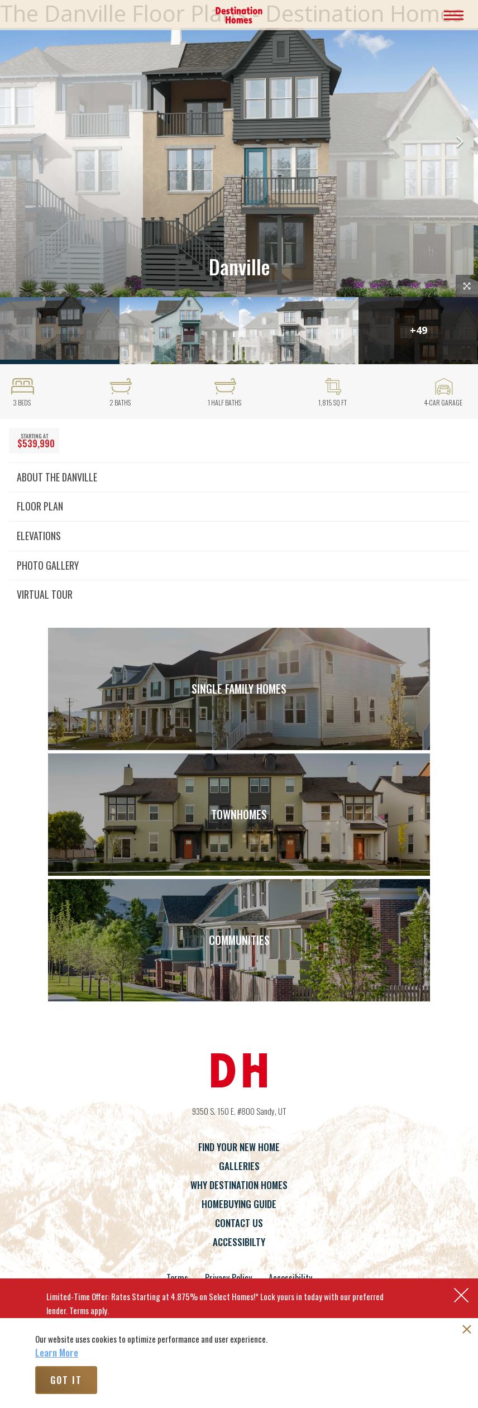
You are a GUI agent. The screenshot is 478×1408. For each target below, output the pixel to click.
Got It (66, 1380)
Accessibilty (239, 1242)
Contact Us (239, 1223)
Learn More (56, 1352)
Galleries (239, 1166)
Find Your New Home (239, 1147)
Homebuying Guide (239, 1204)
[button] (460, 143)
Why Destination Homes (239, 1185)
